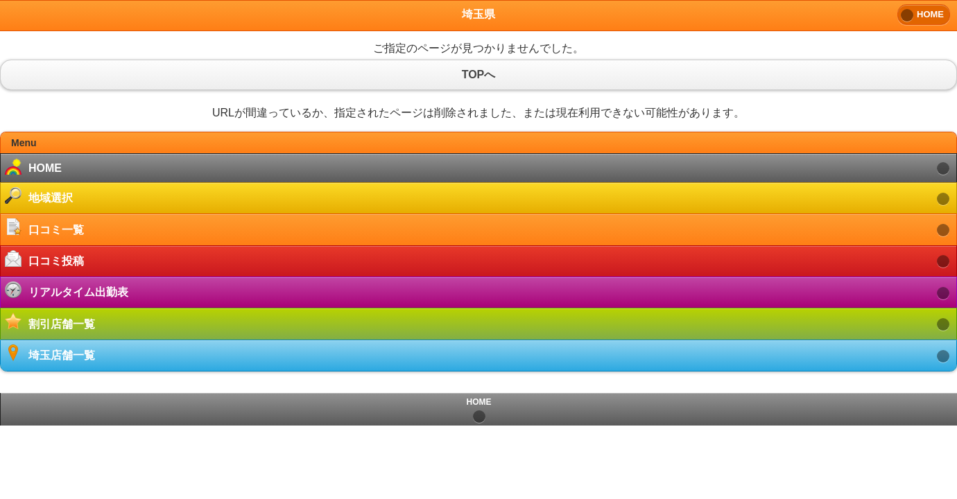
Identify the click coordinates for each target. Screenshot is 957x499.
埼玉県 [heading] (478, 14)
